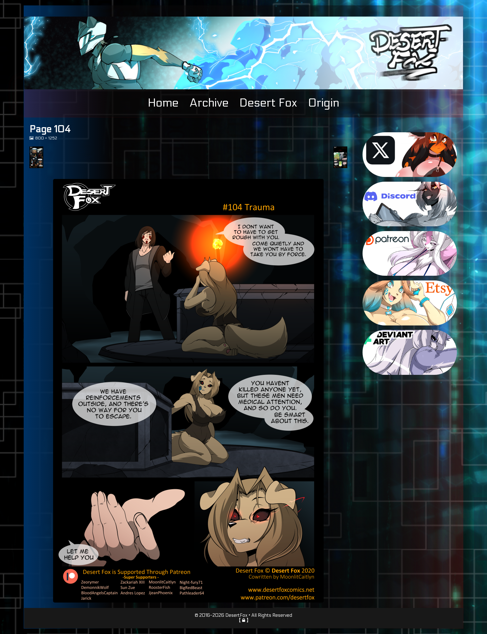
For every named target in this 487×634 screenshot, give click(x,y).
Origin (323, 103)
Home (163, 103)
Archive (209, 103)
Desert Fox (268, 103)
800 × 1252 (46, 138)
